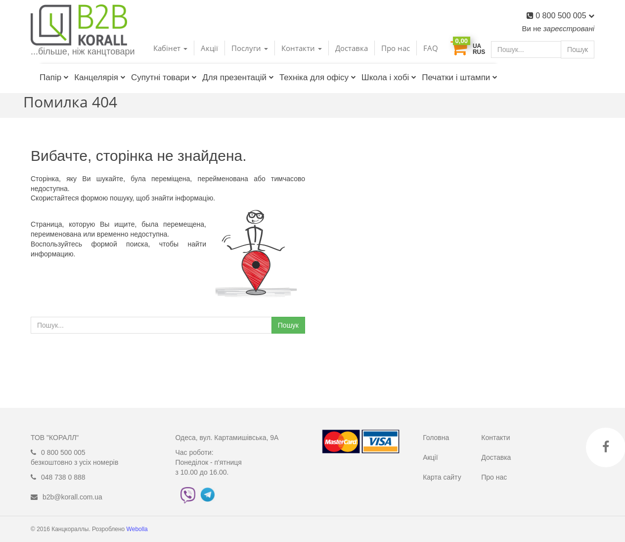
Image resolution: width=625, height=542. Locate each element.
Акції (209, 48)
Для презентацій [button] (238, 77)
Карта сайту (442, 477)
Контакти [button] (301, 48)
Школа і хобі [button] (388, 77)
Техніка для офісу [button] (317, 77)
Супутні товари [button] (164, 77)
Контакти (495, 438)
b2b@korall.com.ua (72, 497)
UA (477, 46)
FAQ (430, 48)
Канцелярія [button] (100, 77)
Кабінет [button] (170, 48)
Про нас (395, 48)
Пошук (577, 49)
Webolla (138, 529)
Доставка (351, 48)
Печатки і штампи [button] (459, 77)
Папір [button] (54, 77)
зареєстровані (568, 28)
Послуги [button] (249, 48)
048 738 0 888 (63, 477)
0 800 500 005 (565, 15)
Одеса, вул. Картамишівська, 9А (227, 438)
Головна (436, 438)
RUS (479, 52)
